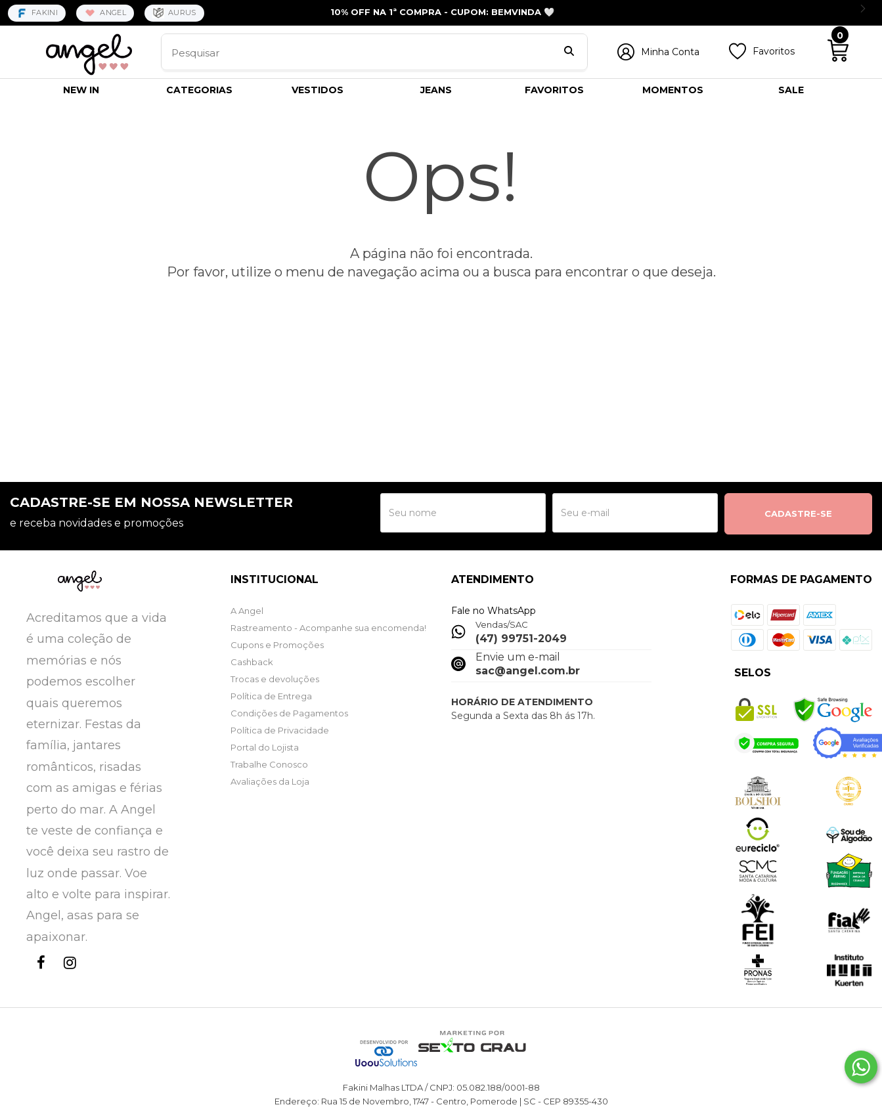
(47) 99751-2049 (521, 638)
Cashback (252, 662)
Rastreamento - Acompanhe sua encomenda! (328, 627)
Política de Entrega (271, 696)
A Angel (247, 610)
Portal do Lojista (265, 747)
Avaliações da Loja (270, 781)
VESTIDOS (317, 90)
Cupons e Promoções (277, 645)
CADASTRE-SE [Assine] (798, 513)
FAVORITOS (554, 90)
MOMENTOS (672, 90)
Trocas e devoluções (275, 679)
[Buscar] (569, 52)
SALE (791, 90)
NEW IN (81, 90)
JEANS (436, 90)
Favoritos (774, 51)
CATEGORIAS (199, 90)
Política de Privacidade (280, 730)
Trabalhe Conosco (269, 764)
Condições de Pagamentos (289, 713)
